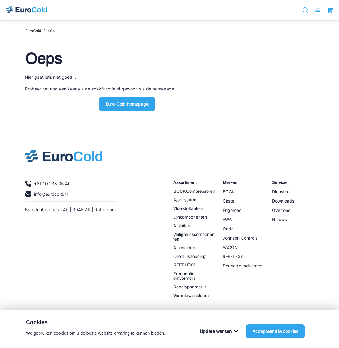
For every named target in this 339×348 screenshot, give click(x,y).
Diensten (281, 191)
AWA (227, 219)
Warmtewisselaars (191, 295)
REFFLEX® (184, 265)
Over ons (281, 210)
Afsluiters (182, 226)
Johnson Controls (240, 238)
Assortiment (185, 182)
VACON (230, 247)
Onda (228, 228)
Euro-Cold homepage (127, 104)
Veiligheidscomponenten (194, 236)
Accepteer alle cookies (275, 339)
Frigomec (232, 210)
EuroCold (33, 30)
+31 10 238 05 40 (48, 183)
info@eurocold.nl (46, 194)
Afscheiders (184, 247)
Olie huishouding (189, 256)
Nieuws (279, 219)
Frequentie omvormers (184, 276)
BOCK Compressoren (194, 191)
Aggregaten (184, 200)
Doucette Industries (242, 265)
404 (51, 30)
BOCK (229, 191)
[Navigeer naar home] (26, 10)
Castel (229, 200)
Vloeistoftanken (188, 208)
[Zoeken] (305, 10)
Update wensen (219, 339)
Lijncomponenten (190, 217)
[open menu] (317, 10)
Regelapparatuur (189, 287)
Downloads (283, 200)
